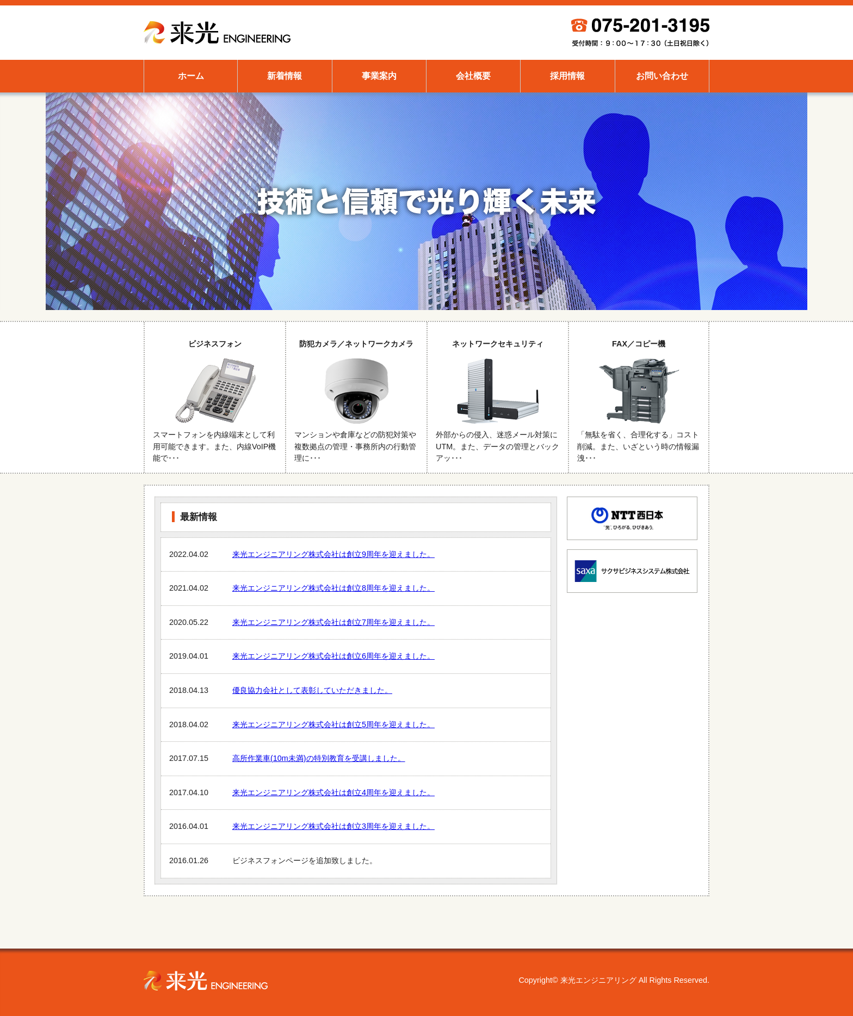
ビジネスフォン (215, 397)
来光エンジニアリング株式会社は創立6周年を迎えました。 (333, 656)
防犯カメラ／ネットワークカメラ (356, 397)
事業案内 (379, 75)
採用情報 (567, 75)
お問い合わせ (662, 75)
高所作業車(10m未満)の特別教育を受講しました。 (318, 758)
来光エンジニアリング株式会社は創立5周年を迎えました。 (333, 724)
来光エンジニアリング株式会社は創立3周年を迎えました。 (333, 826)
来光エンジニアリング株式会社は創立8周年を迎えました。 (333, 588)
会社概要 (473, 75)
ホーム (191, 75)
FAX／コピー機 (638, 397)
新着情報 (284, 75)
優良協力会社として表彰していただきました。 (312, 690)
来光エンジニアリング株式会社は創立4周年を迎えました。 (333, 792)
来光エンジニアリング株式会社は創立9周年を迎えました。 (333, 554)
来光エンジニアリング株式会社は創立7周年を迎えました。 (333, 622)
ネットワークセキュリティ (498, 397)
